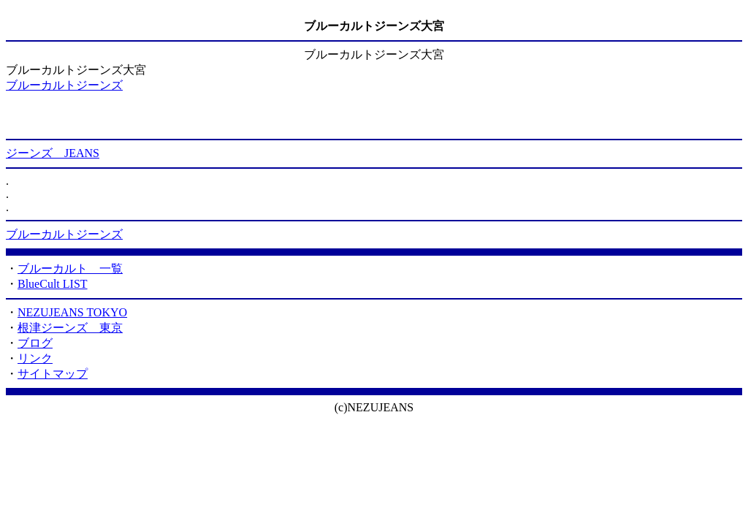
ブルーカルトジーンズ (64, 85)
